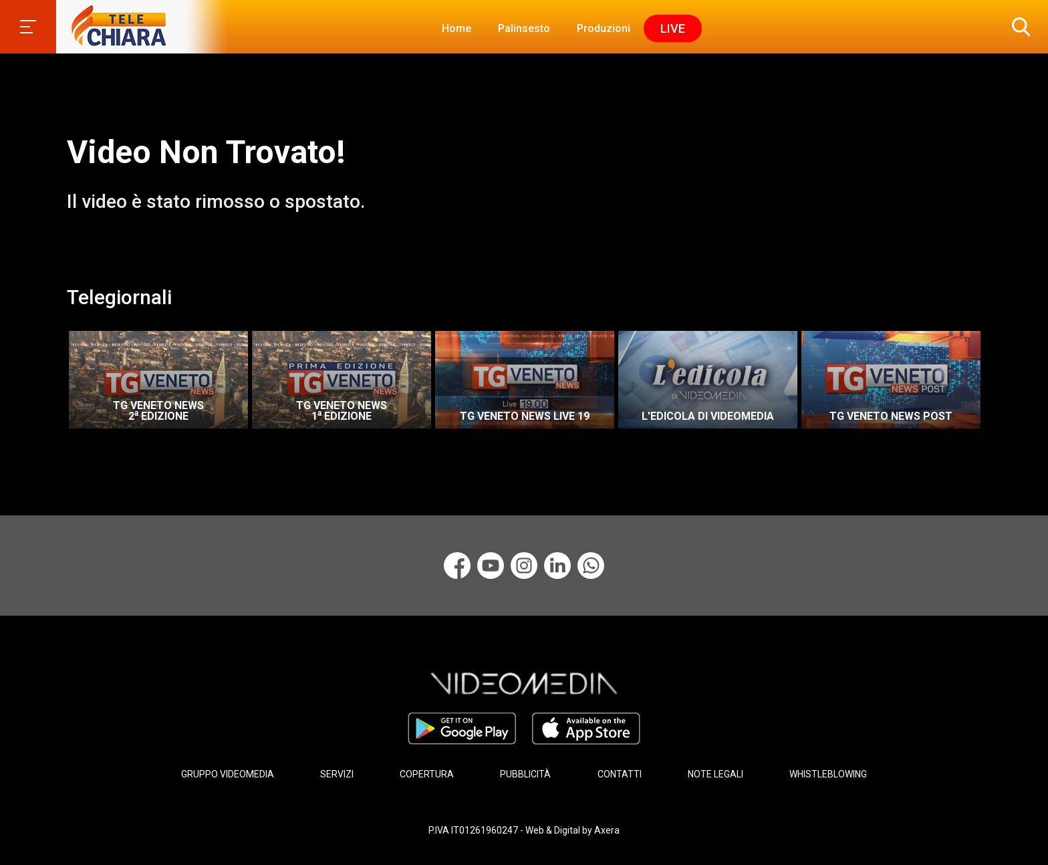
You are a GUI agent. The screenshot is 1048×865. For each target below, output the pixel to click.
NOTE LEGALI (715, 774)
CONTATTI (620, 774)
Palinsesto (524, 28)
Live (672, 28)
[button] (1018, 27)
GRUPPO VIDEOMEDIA (227, 774)
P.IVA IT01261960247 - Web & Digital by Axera (524, 830)
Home (456, 28)
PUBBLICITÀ (525, 774)
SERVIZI (337, 774)
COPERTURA (427, 774)
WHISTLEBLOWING (828, 774)
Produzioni (603, 28)
